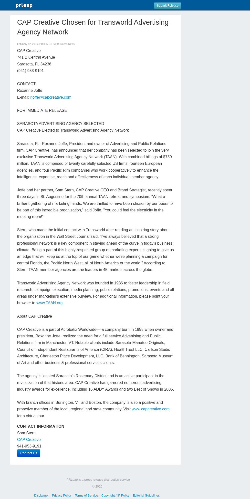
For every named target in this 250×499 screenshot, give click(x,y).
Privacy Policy (62, 495)
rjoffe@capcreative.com (50, 97)
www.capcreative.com (151, 409)
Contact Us (28, 453)
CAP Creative (29, 439)
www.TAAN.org (49, 303)
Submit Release (167, 5)
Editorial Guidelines (146, 495)
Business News (65, 44)
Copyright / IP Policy (115, 495)
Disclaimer (41, 495)
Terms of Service (86, 495)
